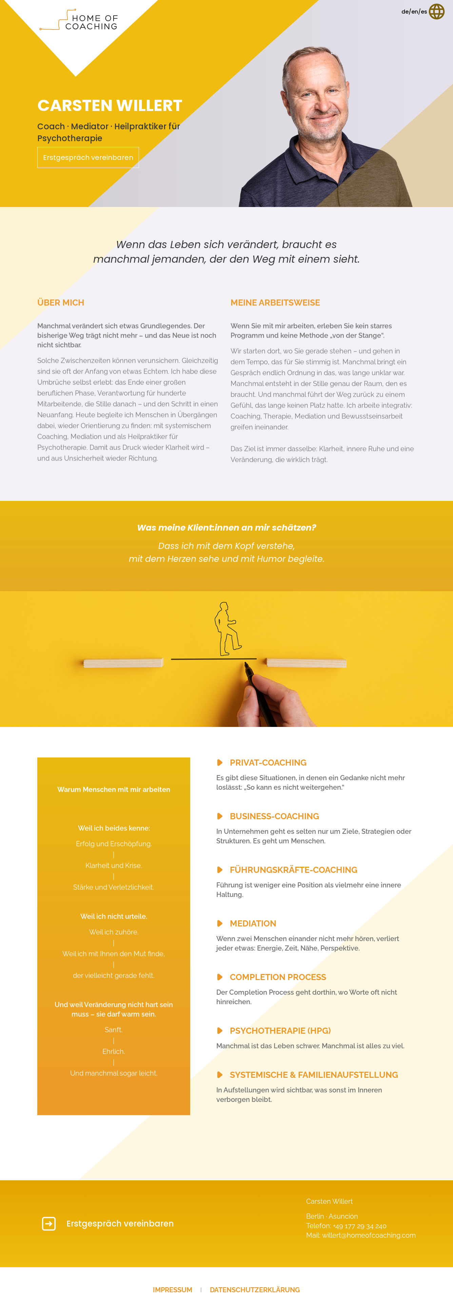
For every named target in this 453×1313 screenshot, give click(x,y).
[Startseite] (81, 38)
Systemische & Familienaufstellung (314, 1075)
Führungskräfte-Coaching (293, 870)
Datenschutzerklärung (255, 1290)
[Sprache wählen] (424, 11)
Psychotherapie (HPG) (280, 1031)
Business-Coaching (274, 816)
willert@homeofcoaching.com (369, 1235)
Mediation (253, 923)
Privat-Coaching (268, 762)
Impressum (172, 1290)
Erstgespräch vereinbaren (88, 157)
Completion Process (278, 977)
